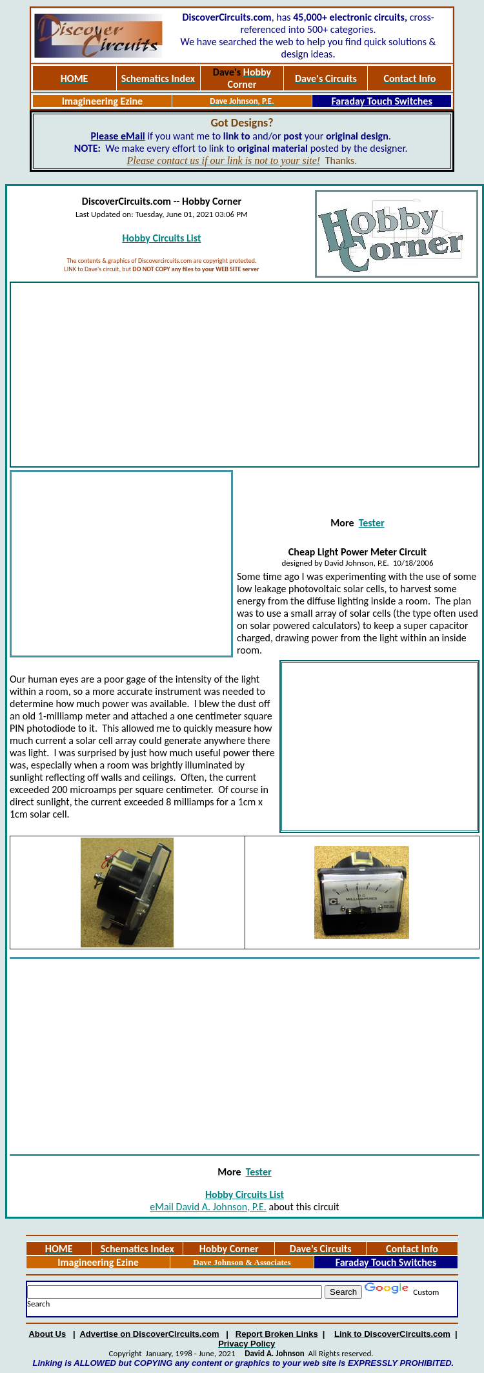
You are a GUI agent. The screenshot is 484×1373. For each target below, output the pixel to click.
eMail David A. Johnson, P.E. (208, 1207)
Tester (372, 523)
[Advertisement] (244, 374)
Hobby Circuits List (161, 238)
